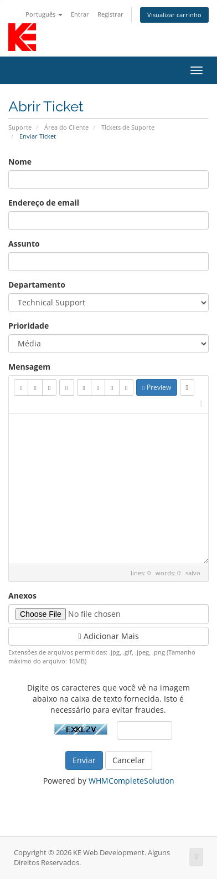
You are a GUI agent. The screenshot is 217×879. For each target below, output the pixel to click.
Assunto (24, 243)
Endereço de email (43, 202)
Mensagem (29, 366)
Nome (20, 161)
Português (44, 14)
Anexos (22, 595)
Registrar (110, 14)
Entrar (80, 14)
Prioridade (28, 325)
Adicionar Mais (108, 636)
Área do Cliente (66, 127)
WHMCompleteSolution (131, 780)
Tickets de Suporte (127, 127)
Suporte (20, 127)
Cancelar (128, 760)
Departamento (36, 284)
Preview (156, 387)
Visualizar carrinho (174, 15)
